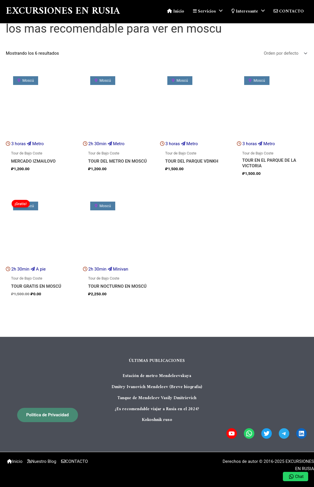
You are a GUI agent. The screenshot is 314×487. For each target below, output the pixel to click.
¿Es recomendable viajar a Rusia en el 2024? (157, 408)
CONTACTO (74, 461)
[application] (219, 11)
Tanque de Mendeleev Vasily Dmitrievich (156, 397)
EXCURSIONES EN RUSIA (63, 11)
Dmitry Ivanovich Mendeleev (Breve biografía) (157, 386)
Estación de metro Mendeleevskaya (157, 376)
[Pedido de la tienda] (285, 53)
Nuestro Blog (41, 461)
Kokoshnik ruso (157, 419)
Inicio (15, 461)
